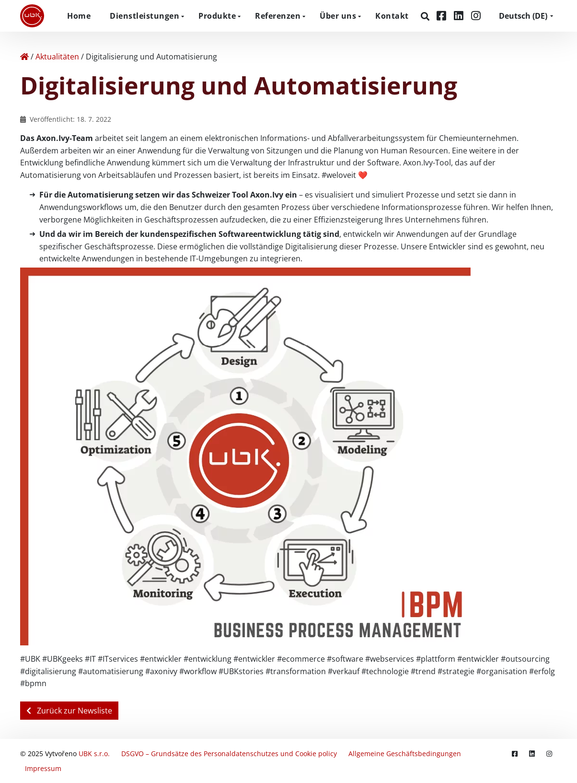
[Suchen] (426, 16)
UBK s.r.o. (94, 753)
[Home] (24, 56)
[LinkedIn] (460, 15)
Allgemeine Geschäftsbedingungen (404, 753)
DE (523, 16)
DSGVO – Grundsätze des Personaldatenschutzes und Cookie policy (229, 753)
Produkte (217, 16)
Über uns (338, 16)
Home (79, 16)
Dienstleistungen (144, 16)
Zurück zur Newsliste (69, 710)
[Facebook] (443, 15)
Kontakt (392, 16)
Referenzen (277, 16)
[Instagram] (476, 15)
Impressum (43, 768)
